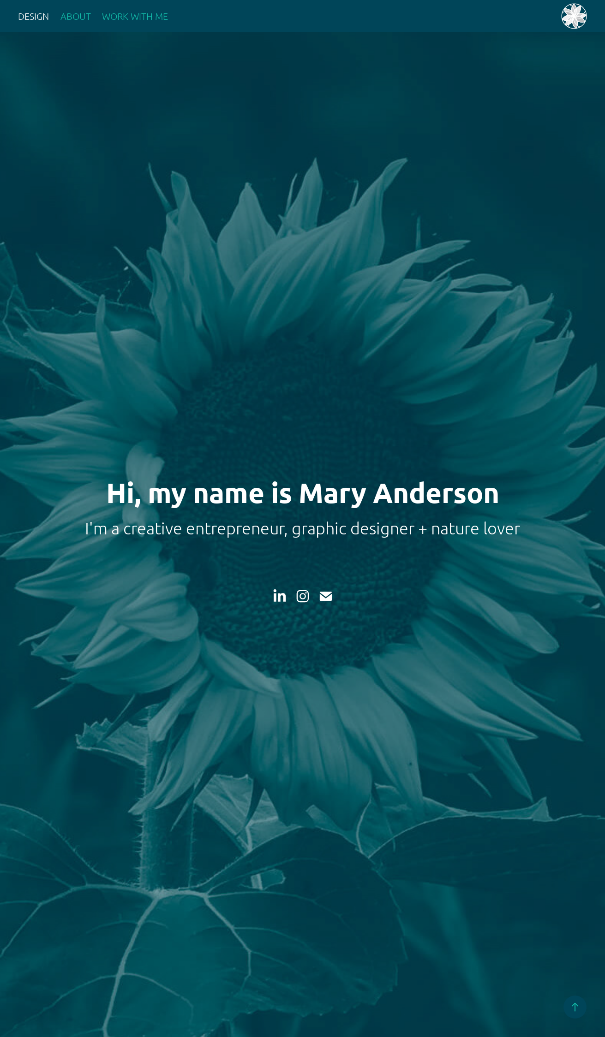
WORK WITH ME (135, 16)
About (75, 16)
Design (33, 16)
